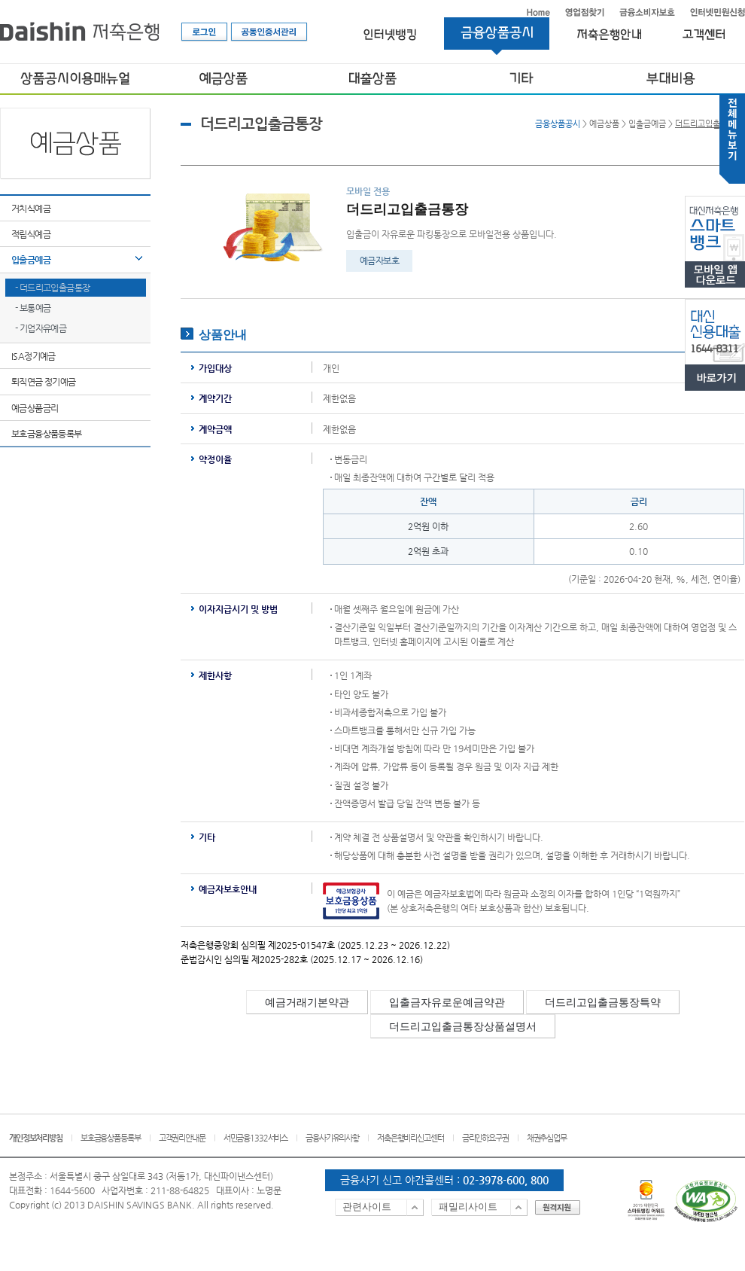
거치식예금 (30, 208)
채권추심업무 (547, 1138)
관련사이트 (366, 1206)
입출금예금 (30, 260)
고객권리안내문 (182, 1138)
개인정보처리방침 (35, 1138)
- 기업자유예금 (40, 328)
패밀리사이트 (468, 1206)
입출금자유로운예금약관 (447, 1002)
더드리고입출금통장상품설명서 (463, 1026)
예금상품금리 (34, 408)
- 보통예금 (32, 308)
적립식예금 (30, 234)
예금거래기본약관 (307, 1002)
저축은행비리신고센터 (410, 1138)
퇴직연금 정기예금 (43, 381)
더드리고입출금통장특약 (603, 1002)
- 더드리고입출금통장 (52, 287)
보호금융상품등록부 (46, 433)
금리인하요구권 (485, 1138)
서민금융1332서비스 (255, 1138)
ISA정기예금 (33, 356)
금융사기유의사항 (332, 1138)
